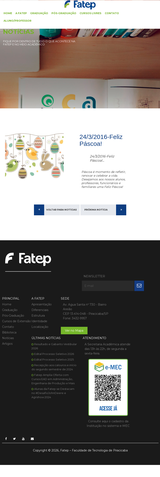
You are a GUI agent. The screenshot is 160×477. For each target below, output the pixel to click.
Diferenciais (38, 292)
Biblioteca (9, 318)
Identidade (38, 303)
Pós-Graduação (63, 13)
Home (8, 13)
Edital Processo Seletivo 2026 (129, 295)
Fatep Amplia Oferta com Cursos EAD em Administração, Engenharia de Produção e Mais (128, 325)
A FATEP (21, 13)
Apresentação (40, 286)
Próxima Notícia (96, 210)
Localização (38, 308)
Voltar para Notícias (61, 210)
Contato (112, 13)
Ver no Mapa (71, 317)
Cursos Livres (90, 13)
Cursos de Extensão (9, 305)
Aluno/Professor (17, 20)
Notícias (8, 324)
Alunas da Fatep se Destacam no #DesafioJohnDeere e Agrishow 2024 (128, 339)
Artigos (7, 329)
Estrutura (37, 297)
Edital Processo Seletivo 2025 (129, 301)
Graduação (39, 13)
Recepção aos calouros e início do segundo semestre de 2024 (128, 311)
